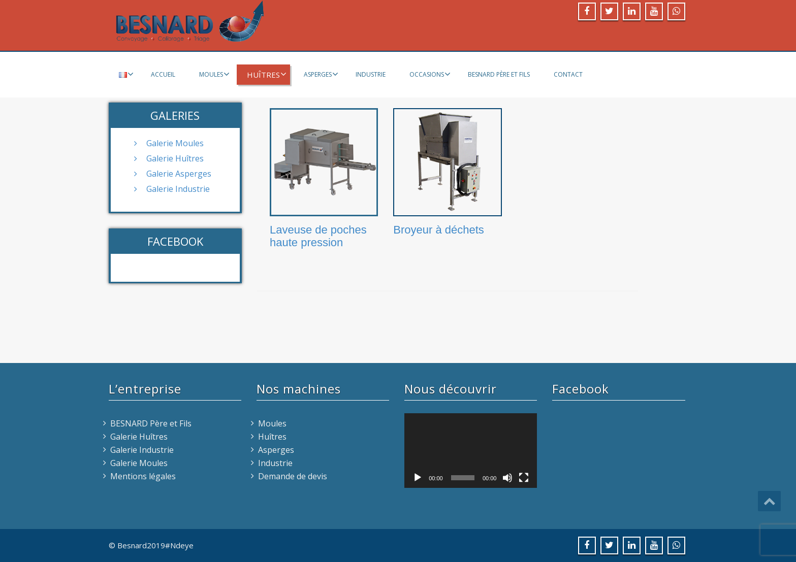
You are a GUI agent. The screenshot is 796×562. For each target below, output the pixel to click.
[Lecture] (417, 478)
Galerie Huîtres (175, 158)
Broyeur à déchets (438, 229)
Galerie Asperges (178, 174)
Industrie (371, 74)
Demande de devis (292, 476)
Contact (568, 74)
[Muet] (507, 478)
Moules (214, 74)
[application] (470, 450)
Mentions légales (143, 476)
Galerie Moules (175, 143)
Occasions (430, 74)
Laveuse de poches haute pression (318, 235)
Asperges (321, 74)
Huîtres (266, 75)
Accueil (163, 74)
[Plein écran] (524, 478)
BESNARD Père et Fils (499, 74)
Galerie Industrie (178, 189)
